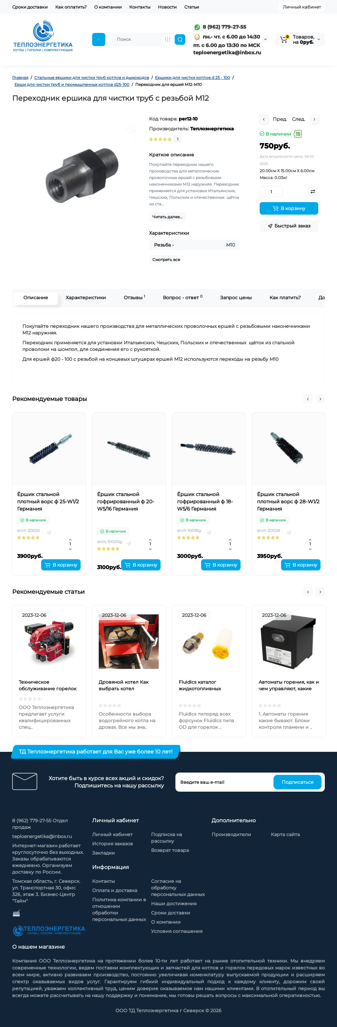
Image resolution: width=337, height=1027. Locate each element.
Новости (167, 7)
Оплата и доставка (114, 890)
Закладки (103, 853)
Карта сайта (285, 834)
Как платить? (283, 298)
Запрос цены (234, 298)
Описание (34, 298)
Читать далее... (167, 216)
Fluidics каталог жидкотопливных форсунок (200, 688)
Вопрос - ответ (181, 297)
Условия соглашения (176, 931)
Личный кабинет (302, 7)
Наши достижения (173, 904)
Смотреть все (166, 259)
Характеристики (84, 298)
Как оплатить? (71, 7)
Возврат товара (170, 850)
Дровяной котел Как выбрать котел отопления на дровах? (126, 688)
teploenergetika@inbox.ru (42, 836)
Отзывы (132, 297)
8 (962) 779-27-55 (219, 27)
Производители (231, 834)
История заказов (112, 844)
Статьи (191, 7)
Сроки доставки (30, 7)
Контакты (139, 7)
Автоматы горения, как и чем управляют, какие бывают (289, 688)
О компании (108, 7)
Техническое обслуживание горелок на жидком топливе (47, 688)
